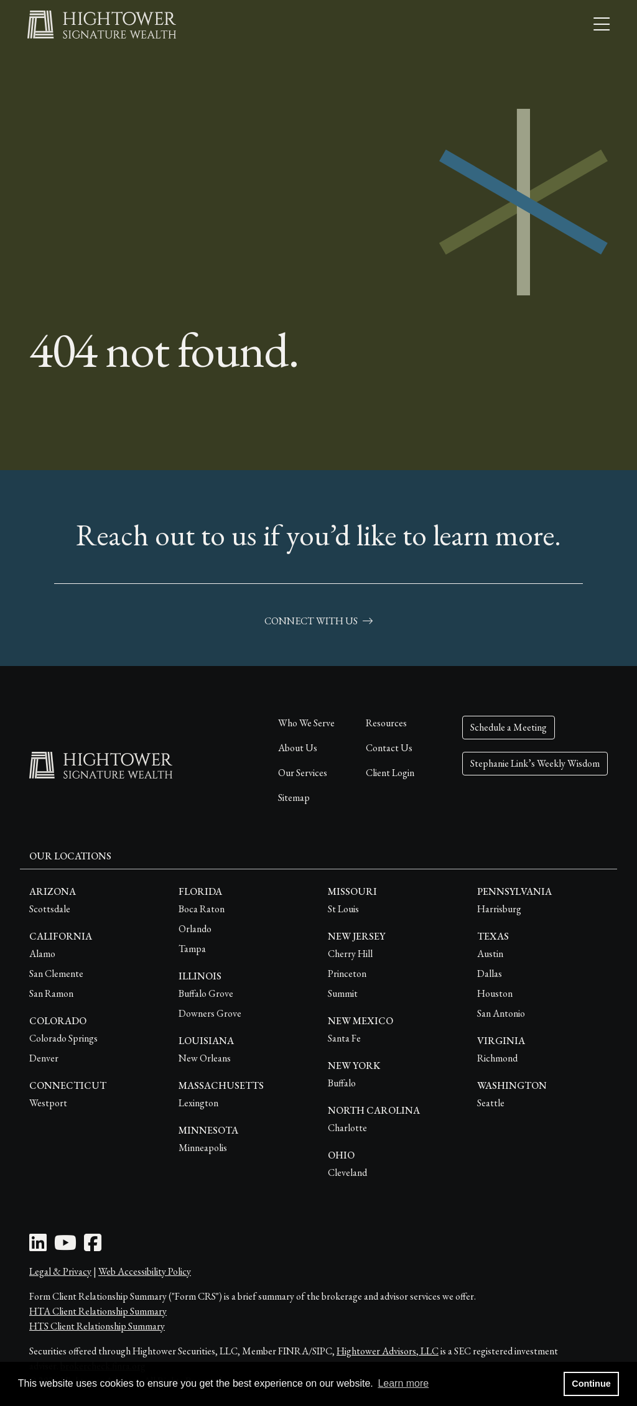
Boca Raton (202, 908)
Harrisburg (499, 908)
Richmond (497, 1058)
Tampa (192, 948)
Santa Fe (344, 1038)
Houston (495, 993)
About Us (297, 747)
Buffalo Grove (206, 993)
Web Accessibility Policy (144, 1271)
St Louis (343, 908)
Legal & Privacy (60, 1271)
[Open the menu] (601, 25)
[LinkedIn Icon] (38, 1246)
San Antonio (501, 1013)
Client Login (390, 772)
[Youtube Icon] (65, 1246)
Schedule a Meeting (508, 727)
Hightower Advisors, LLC (388, 1350)
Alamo (42, 953)
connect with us (318, 620)
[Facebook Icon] (92, 1246)
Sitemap (294, 797)
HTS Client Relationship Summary (97, 1326)
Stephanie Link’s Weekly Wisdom (535, 763)
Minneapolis (203, 1147)
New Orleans (205, 1058)
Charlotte (347, 1127)
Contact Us (389, 747)
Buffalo (342, 1082)
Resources (386, 722)
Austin (490, 953)
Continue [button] (591, 1384)
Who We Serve (306, 722)
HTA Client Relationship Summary (98, 1311)
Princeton (347, 973)
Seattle (490, 1102)
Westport (48, 1102)
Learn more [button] (403, 1383)
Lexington (198, 1102)
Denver (43, 1058)
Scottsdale (49, 908)
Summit (343, 993)
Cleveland (347, 1172)
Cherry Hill (350, 953)
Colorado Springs (63, 1038)
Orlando (195, 928)
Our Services (302, 772)
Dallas (489, 973)
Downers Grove (210, 1013)
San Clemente (56, 973)
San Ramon (51, 993)
